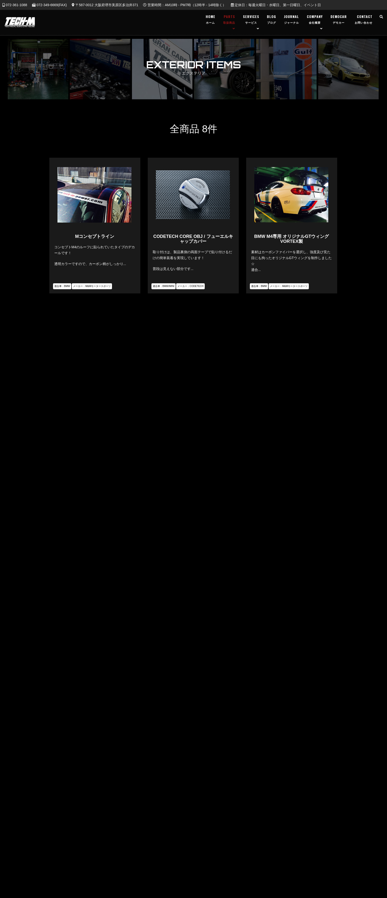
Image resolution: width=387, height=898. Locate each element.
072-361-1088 (14, 5)
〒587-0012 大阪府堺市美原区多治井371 (105, 5)
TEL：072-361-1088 (193, 654)
